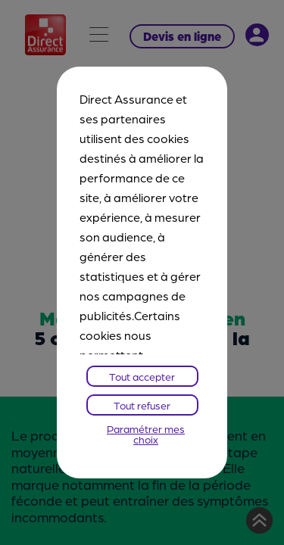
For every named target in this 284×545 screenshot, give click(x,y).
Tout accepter (142, 376)
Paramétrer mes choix (146, 433)
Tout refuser (142, 405)
